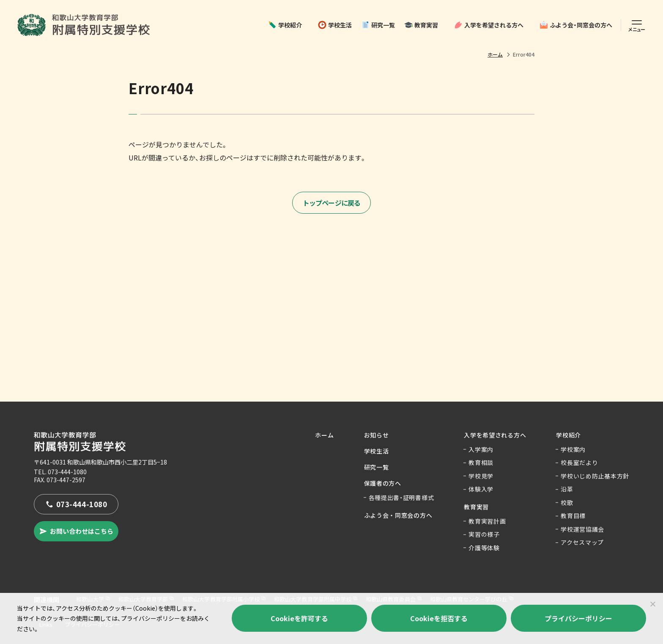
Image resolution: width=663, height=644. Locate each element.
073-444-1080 (67, 471)
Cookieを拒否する (439, 618)
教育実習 (421, 25)
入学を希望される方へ (488, 25)
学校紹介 (285, 25)
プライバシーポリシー (578, 618)
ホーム (495, 54)
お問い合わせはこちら (76, 531)
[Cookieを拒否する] (652, 604)
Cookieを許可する (299, 618)
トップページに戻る (332, 203)
